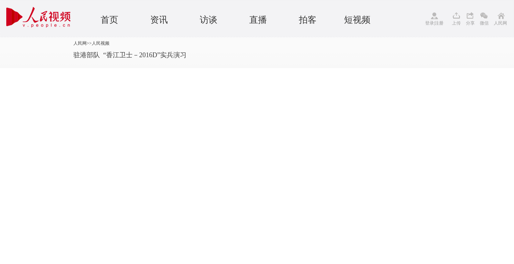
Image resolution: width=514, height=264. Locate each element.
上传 (456, 23)
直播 (258, 20)
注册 (439, 23)
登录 (429, 23)
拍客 (307, 20)
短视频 (357, 20)
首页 (109, 20)
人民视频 (100, 43)
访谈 (208, 20)
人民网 (500, 23)
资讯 (159, 20)
